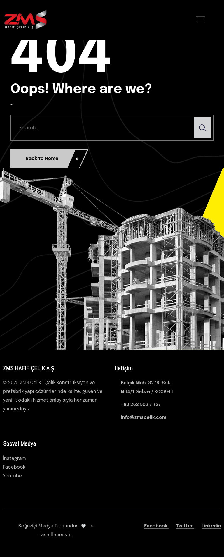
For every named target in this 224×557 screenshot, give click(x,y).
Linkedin (211, 526)
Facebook (156, 526)
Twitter (185, 526)
